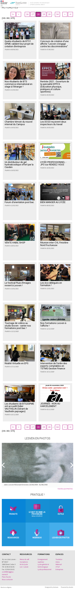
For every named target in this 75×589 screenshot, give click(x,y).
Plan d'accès (6, 577)
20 (49, 14)
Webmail (59, 564)
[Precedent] (3, 465)
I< (13, 14)
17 (33, 14)
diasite (71, 587)
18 (38, 14)
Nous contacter (7, 579)
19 (44, 14)
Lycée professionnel (44, 569)
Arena (58, 562)
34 (57, 14)
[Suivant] (71, 465)
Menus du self (24, 559)
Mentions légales (6, 587)
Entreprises (59, 569)
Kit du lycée (24, 564)
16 (27, 14)
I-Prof (57, 567)
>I (70, 14)
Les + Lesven (24, 567)
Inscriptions (24, 562)
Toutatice (59, 559)
